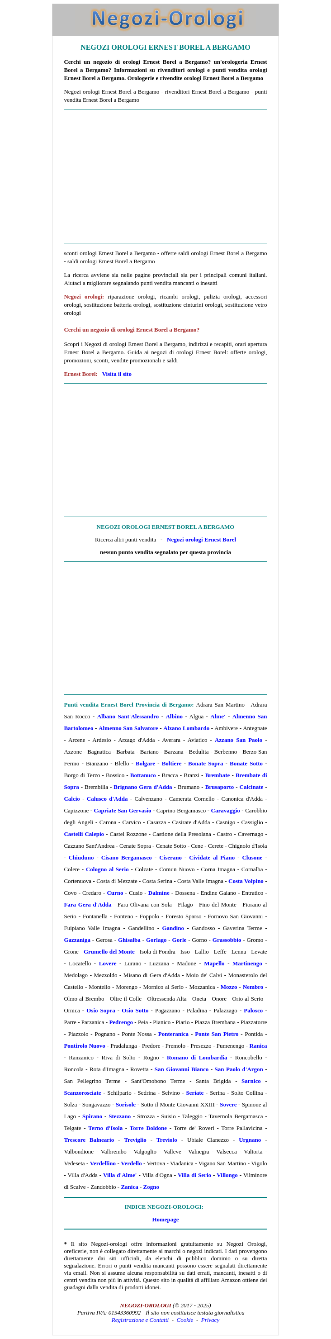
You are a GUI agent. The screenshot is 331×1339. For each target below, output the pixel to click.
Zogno (151, 1186)
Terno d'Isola (105, 1128)
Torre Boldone (148, 1128)
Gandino (173, 928)
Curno (115, 892)
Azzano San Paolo (238, 739)
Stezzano (120, 1116)
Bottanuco (143, 775)
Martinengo (247, 963)
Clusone (252, 857)
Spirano (92, 1116)
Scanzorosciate (82, 1092)
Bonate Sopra (205, 763)
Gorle (179, 939)
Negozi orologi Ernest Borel (201, 539)
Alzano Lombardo (186, 728)
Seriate (194, 1092)
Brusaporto (219, 786)
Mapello (214, 963)
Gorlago (156, 939)
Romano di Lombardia (197, 1057)
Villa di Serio (194, 1175)
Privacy (210, 1319)
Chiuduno (81, 857)
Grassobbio (227, 939)
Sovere (228, 1104)
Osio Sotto (135, 1010)
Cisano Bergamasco (126, 857)
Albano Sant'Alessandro (128, 716)
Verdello (131, 1163)
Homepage (165, 1219)
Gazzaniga (77, 939)
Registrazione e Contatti (140, 1319)
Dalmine (159, 892)
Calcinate (252, 786)
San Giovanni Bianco (181, 1069)
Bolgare (145, 763)
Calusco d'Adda (107, 798)
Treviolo (166, 1139)
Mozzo (229, 986)
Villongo (227, 1175)
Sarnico (251, 1081)
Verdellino (103, 1163)
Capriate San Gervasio (122, 810)
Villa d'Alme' (120, 1175)
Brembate (217, 775)
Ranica (258, 1045)
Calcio (72, 798)
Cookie (185, 1319)
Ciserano (170, 857)
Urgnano (250, 1139)
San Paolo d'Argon (239, 1069)
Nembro (253, 986)
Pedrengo (120, 1022)
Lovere (108, 963)
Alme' (217, 716)
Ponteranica (173, 1033)
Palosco (253, 1010)
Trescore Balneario (89, 1139)
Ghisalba (129, 939)
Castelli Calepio (84, 834)
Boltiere (172, 763)
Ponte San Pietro (216, 1033)
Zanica (129, 1186)
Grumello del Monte (109, 951)
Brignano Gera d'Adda (142, 786)
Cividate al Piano (212, 857)
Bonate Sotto (246, 763)
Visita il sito (117, 373)
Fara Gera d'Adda (87, 904)
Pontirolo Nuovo (84, 1045)
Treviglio (135, 1139)
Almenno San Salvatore (128, 728)
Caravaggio (225, 810)
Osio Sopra (100, 1010)
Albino (174, 716)
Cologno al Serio (107, 869)
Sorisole (126, 1104)
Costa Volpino (246, 881)
